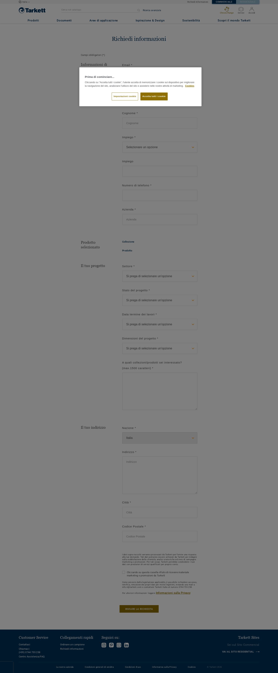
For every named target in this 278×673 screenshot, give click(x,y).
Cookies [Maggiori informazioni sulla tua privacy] (189, 86)
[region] (140, 86)
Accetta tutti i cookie (154, 96)
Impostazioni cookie (125, 96)
